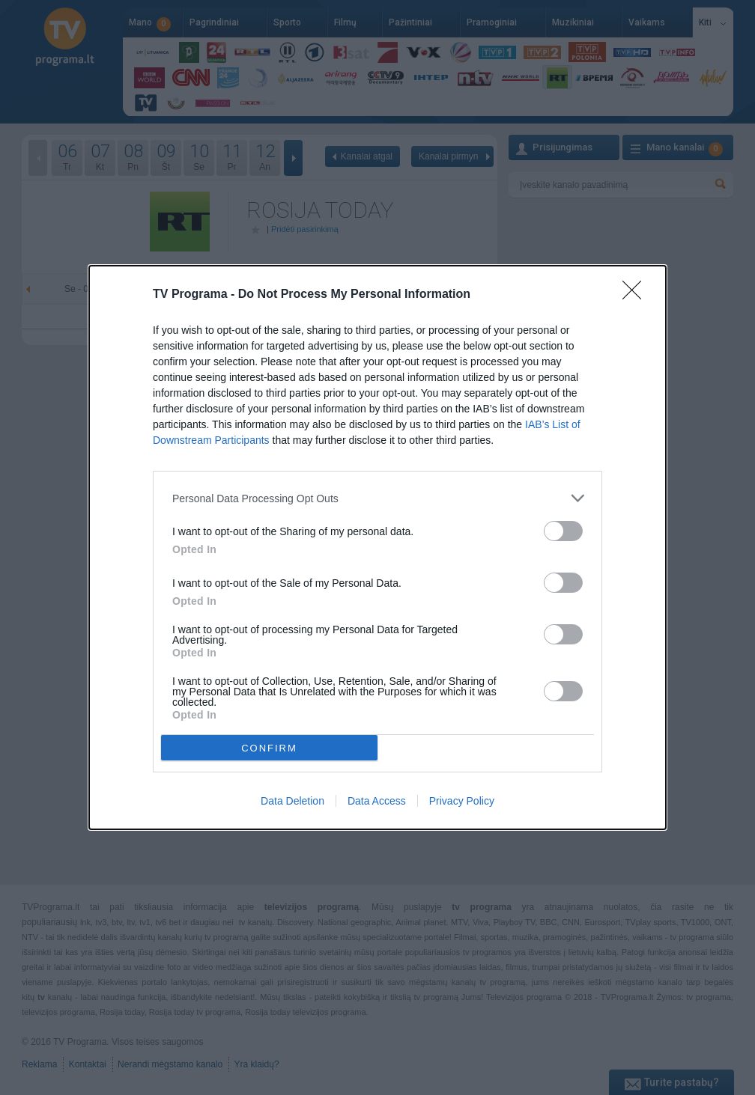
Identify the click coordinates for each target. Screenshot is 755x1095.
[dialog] (377, 547)
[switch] (563, 531)
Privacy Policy (461, 801)
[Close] (636, 295)
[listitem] (377, 498)
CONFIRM (269, 747)
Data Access (377, 801)
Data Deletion (292, 801)
